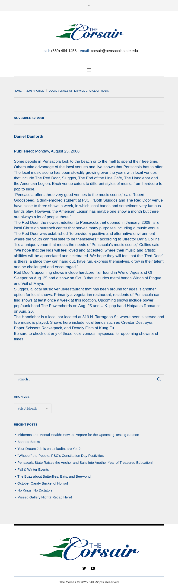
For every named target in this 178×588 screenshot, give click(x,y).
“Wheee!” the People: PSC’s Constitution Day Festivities (60, 455)
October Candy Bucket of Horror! (42, 483)
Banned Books (28, 442)
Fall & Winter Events (33, 469)
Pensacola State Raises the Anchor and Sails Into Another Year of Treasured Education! (85, 462)
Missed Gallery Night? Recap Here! (44, 497)
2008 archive (35, 90)
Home (18, 90)
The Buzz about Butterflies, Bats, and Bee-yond (54, 476)
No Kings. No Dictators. (35, 490)
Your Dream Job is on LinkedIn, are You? (48, 449)
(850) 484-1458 (63, 51)
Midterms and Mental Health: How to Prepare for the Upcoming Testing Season (78, 435)
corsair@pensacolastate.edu (114, 51)
